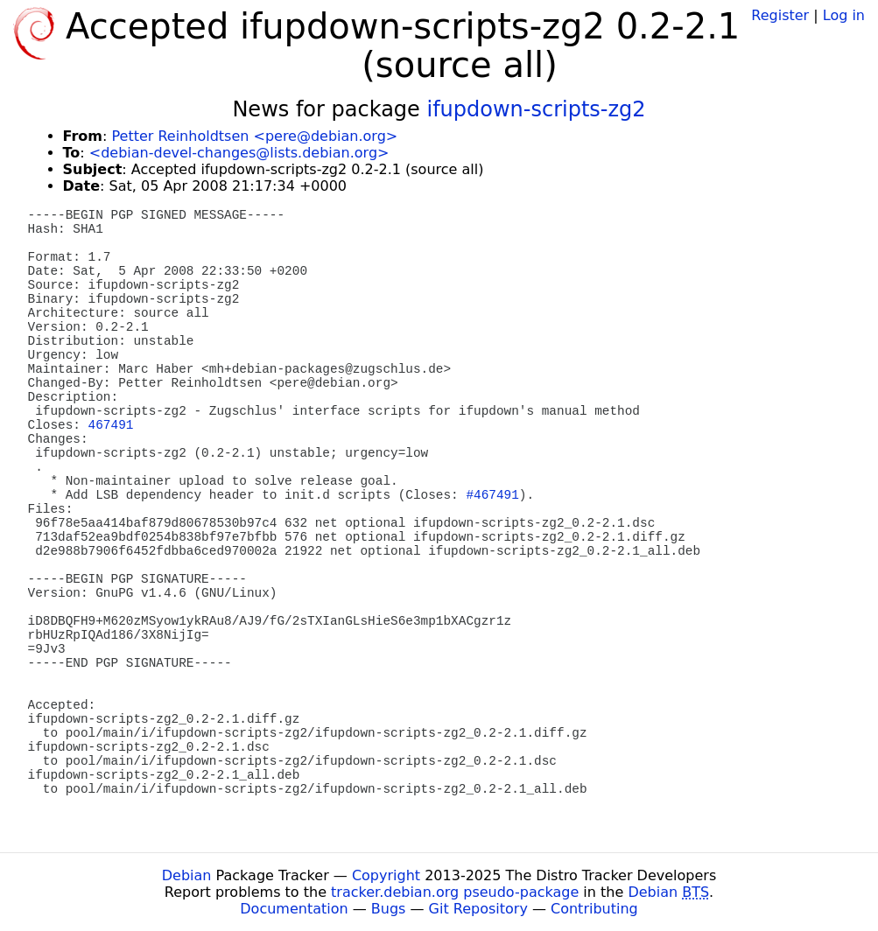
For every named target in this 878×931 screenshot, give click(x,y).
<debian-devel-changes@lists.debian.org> (239, 152)
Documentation (294, 908)
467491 (111, 425)
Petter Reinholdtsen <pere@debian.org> (254, 136)
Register (780, 15)
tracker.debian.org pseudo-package (455, 892)
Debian (187, 875)
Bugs (388, 908)
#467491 (492, 495)
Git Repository (478, 908)
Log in (844, 15)
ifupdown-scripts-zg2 (535, 109)
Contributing (594, 908)
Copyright (386, 875)
